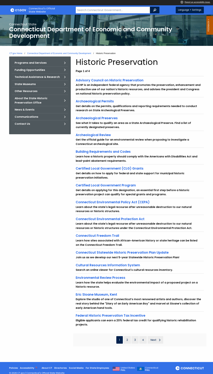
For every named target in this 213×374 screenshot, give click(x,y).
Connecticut (151, 369)
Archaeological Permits (95, 101)
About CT (47, 367)
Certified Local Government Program (106, 185)
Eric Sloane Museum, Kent (96, 294)
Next (153, 340)
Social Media (76, 367)
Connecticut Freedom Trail (97, 235)
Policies (13, 367)
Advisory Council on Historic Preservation (109, 80)
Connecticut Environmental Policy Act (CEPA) (113, 202)
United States (128, 369)
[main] (106, 188)
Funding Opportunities (30, 70)
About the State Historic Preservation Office (31, 100)
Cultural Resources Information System (108, 265)
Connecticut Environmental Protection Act (110, 219)
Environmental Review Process (100, 277)
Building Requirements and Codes (103, 151)
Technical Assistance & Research (37, 77)
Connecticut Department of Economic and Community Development (59, 53)
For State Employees (97, 367)
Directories (60, 367)
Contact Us (22, 124)
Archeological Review (93, 135)
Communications (26, 117)
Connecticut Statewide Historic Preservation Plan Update (122, 252)
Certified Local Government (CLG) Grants (109, 168)
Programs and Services (31, 63)
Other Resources (26, 91)
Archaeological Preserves (97, 118)
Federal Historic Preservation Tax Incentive (110, 315)
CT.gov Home (15, 53)
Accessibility (27, 367)
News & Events (24, 110)
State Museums (25, 84)
